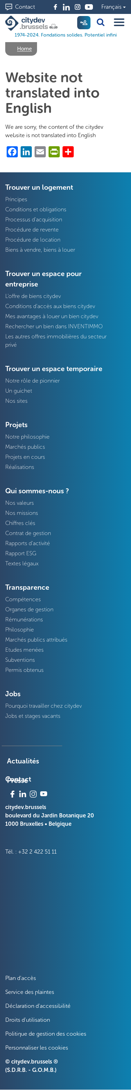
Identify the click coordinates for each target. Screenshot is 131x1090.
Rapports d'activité (27, 543)
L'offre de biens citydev (33, 296)
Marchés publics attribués (36, 639)
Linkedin (66, 7)
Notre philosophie (27, 436)
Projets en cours (25, 457)
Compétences (23, 599)
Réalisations (19, 467)
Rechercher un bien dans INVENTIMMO (54, 326)
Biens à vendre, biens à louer (40, 249)
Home (24, 49)
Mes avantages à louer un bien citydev (51, 316)
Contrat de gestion (28, 533)
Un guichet (18, 390)
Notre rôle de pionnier (32, 380)
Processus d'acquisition (33, 219)
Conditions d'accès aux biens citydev (50, 306)
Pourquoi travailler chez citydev (43, 706)
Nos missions (21, 513)
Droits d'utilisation (27, 1020)
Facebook (55, 7)
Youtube (88, 7)
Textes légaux (21, 563)
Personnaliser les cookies (36, 1047)
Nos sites (16, 401)
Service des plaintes (29, 992)
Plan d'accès (20, 978)
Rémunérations (24, 619)
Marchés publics (25, 447)
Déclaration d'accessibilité (38, 1006)
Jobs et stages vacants (32, 716)
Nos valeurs (19, 503)
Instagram (77, 7)
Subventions (20, 660)
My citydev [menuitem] (83, 22)
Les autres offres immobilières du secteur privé (56, 340)
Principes (16, 199)
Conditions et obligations (35, 209)
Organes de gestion (29, 609)
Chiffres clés (20, 523)
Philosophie (19, 629)
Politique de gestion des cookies (45, 1033)
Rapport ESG (20, 553)
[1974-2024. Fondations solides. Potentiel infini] (32, 23)
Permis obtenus (24, 670)
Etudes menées (24, 649)
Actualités (23, 761)
